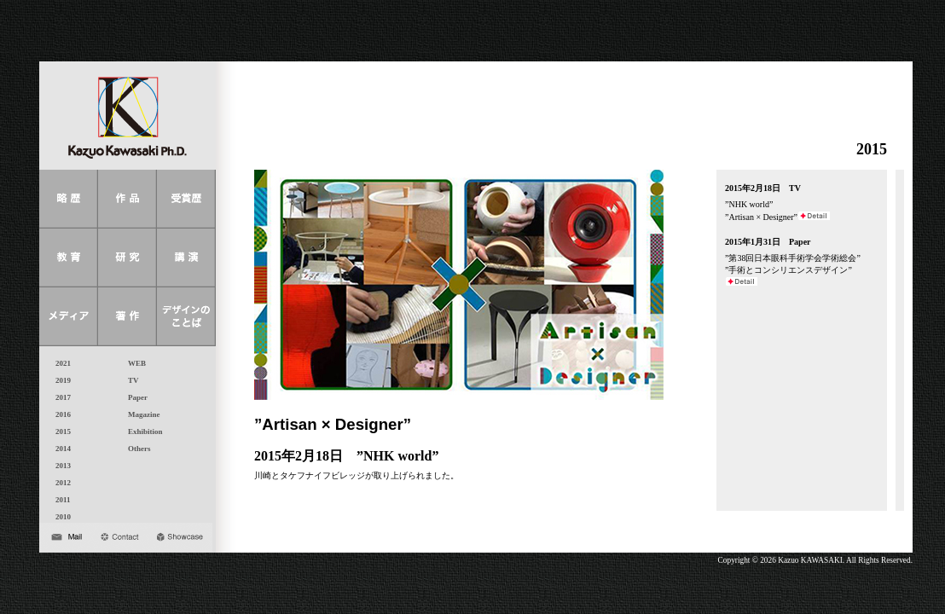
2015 (59, 431)
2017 (59, 397)
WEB (133, 363)
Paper (134, 397)
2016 (59, 414)
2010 (59, 517)
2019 (59, 380)
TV (129, 380)
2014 (59, 448)
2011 (59, 499)
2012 (59, 482)
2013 (59, 465)
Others (135, 448)
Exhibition (141, 431)
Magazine (140, 414)
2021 (59, 363)
